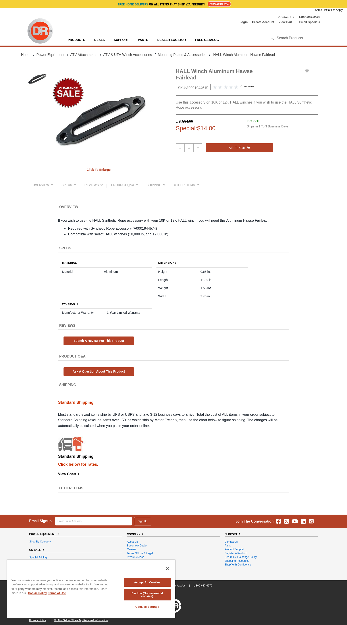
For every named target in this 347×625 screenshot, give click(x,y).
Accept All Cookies (147, 582)
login (243, 22)
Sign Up (142, 521)
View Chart (68, 474)
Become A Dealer (137, 545)
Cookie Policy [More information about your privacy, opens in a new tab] (37, 593)
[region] (91, 589)
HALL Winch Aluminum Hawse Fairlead (244, 55)
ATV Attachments (83, 55)
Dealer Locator (171, 40)
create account (263, 22)
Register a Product (236, 553)
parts (143, 40)
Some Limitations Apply (329, 10)
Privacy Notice (37, 620)
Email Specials (309, 22)
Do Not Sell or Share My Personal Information (81, 620)
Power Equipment (50, 55)
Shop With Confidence (238, 564)
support (121, 40)
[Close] (167, 568)
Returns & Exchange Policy (241, 557)
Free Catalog (207, 40)
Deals (99, 40)
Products (76, 40)
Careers (131, 549)
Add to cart (239, 148)
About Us (132, 541)
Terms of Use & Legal (140, 553)
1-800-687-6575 (309, 17)
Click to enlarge (99, 169)
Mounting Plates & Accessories (182, 55)
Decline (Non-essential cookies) (147, 595)
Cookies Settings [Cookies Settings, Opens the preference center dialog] (147, 606)
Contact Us (286, 17)
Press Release (135, 557)
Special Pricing (38, 557)
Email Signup (40, 521)
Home (26, 55)
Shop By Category (40, 541)
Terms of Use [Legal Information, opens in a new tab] (57, 593)
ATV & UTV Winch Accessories (127, 55)
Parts (228, 545)
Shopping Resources (237, 560)
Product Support (234, 549)
